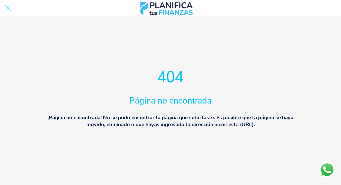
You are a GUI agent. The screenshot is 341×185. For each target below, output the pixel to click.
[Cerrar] (8, 8)
